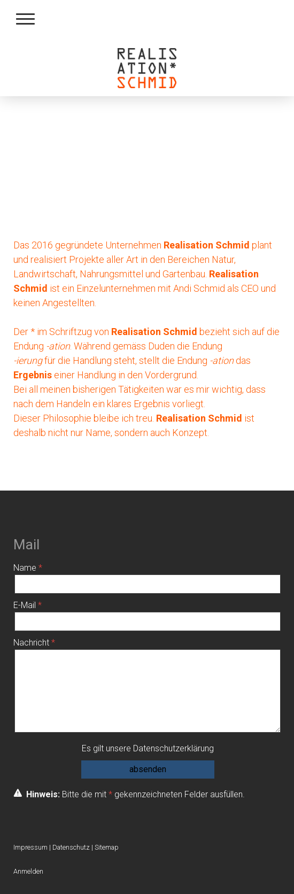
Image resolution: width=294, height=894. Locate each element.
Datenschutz (71, 847)
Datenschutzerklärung (173, 748)
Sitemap (107, 847)
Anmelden (28, 871)
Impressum (30, 847)
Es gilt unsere (148, 748)
